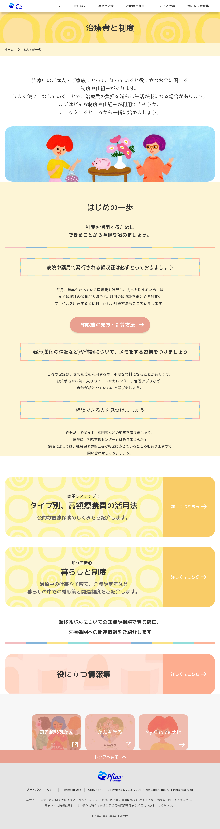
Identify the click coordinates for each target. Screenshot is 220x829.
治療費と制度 (135, 6)
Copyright (95, 790)
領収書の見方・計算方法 (108, 324)
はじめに (80, 6)
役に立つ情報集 (198, 6)
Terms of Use (71, 790)
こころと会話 (166, 6)
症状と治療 (106, 6)
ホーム (57, 6)
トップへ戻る (106, 757)
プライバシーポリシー (40, 790)
